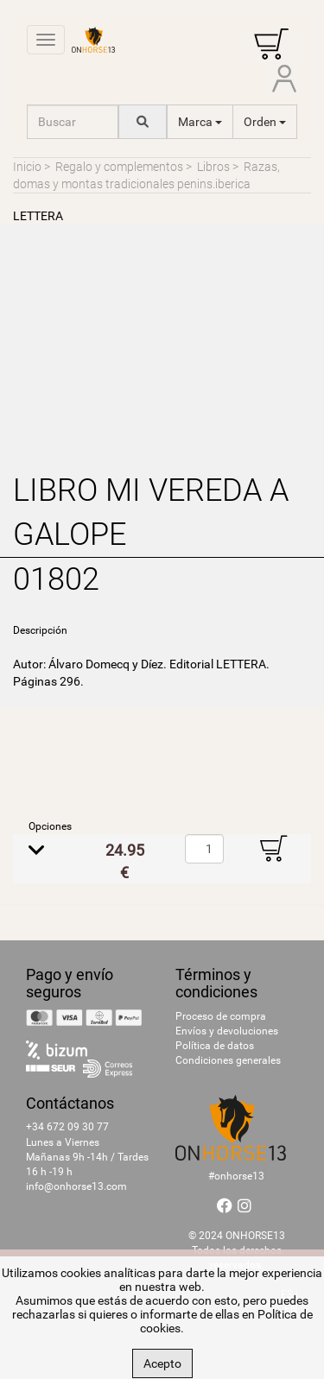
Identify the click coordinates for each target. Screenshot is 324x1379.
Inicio (27, 167)
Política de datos (214, 1046)
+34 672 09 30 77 (67, 1127)
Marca (200, 122)
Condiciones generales (228, 1060)
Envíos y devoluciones (226, 1031)
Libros (213, 167)
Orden (265, 122)
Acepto (162, 1363)
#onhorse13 (236, 1176)
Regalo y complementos (119, 167)
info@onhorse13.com (76, 1186)
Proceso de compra (220, 1016)
